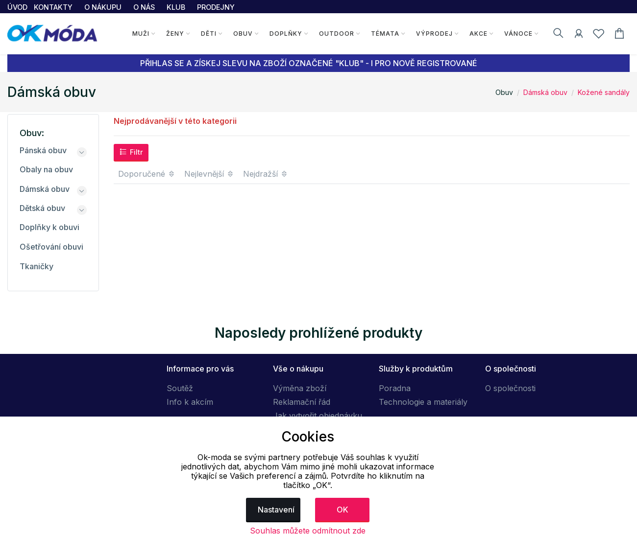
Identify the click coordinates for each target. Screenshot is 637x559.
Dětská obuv (42, 208)
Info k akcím (190, 402)
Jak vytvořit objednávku (317, 415)
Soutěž (180, 388)
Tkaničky (36, 266)
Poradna (395, 388)
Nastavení (276, 509)
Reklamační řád (301, 402)
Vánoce (518, 33)
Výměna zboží (299, 388)
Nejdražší (265, 174)
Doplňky (285, 33)
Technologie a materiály (423, 402)
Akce (478, 33)
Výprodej (434, 33)
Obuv (242, 33)
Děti (208, 33)
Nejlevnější (209, 174)
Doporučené (146, 174)
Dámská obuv (545, 92)
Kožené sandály (604, 92)
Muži (140, 33)
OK (342, 509)
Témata (384, 33)
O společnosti (510, 388)
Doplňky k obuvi (49, 227)
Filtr (131, 151)
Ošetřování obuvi (51, 247)
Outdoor (336, 33)
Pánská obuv (43, 150)
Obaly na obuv (46, 169)
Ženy (175, 33)
